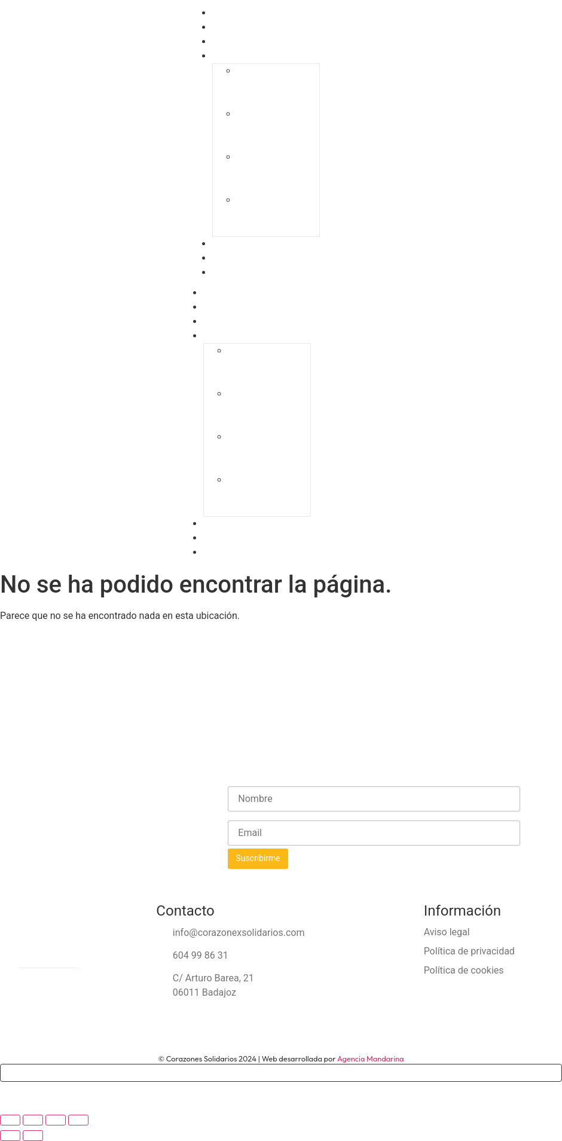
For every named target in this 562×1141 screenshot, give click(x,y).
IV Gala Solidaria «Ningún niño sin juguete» (276, 214)
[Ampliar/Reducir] (10, 1120)
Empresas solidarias (251, 524)
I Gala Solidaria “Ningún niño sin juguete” (273, 85)
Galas (225, 56)
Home (221, 293)
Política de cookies (464, 970)
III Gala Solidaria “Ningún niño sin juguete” (275, 171)
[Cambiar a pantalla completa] (33, 1120)
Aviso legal (447, 932)
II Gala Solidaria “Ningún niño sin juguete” (274, 128)
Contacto (233, 273)
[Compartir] (55, 1120)
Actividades (233, 538)
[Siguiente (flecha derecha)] (33, 1135)
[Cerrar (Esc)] (78, 1120)
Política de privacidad (469, 951)
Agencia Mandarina (370, 1058)
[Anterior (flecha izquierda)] (10, 1135)
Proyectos (230, 322)
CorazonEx (231, 307)
